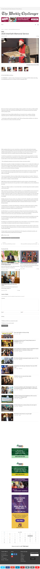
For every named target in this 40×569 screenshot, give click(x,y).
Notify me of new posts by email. (8, 323)
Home (22, 554)
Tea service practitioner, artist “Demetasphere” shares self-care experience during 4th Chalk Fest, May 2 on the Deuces (25, 387)
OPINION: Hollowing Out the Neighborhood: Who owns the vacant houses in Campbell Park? (25, 396)
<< (4, 532)
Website (2, 316)
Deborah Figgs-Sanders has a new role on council (9, 285)
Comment (3, 298)
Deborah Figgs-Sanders (6, 237)
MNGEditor (20, 343)
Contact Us (23, 555)
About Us (22, 556)
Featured (3, 31)
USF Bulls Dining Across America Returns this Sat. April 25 (25, 405)
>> (35, 532)
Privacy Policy (23, 561)
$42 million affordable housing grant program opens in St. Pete (26, 358)
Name (2, 312)
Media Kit (22, 559)
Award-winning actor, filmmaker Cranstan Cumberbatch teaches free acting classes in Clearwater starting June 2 (26, 349)
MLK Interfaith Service (15, 237)
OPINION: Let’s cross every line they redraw (22, 376)
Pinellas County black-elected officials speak (28, 263)
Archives (22, 558)
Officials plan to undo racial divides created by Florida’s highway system (10, 264)
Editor (20, 415)
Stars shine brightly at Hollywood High (21, 332)
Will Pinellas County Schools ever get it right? (23, 413)
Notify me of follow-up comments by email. (10, 320)
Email (22, 312)
